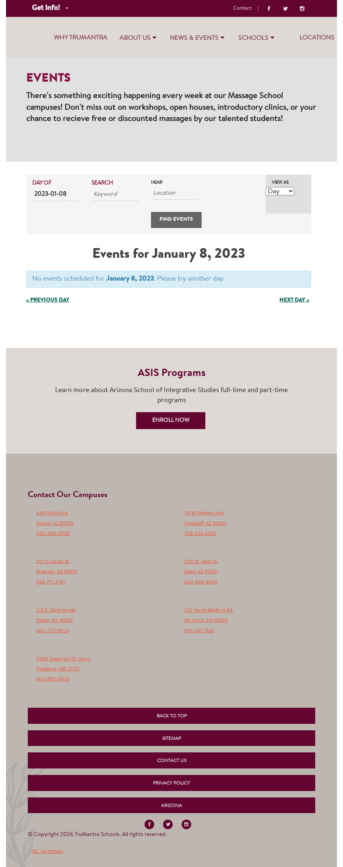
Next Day (294, 300)
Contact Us (171, 760)
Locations (317, 38)
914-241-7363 (199, 631)
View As (280, 183)
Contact (242, 8)
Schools (257, 37)
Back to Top (172, 716)
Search (102, 183)
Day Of (42, 183)
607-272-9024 (52, 631)
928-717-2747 (51, 582)
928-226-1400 (200, 533)
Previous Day (47, 300)
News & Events (198, 37)
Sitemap (171, 738)
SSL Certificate (47, 851)
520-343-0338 (53, 533)
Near (156, 183)
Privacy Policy (171, 783)
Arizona (171, 805)
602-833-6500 (201, 582)
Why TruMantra (80, 38)
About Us (139, 37)
